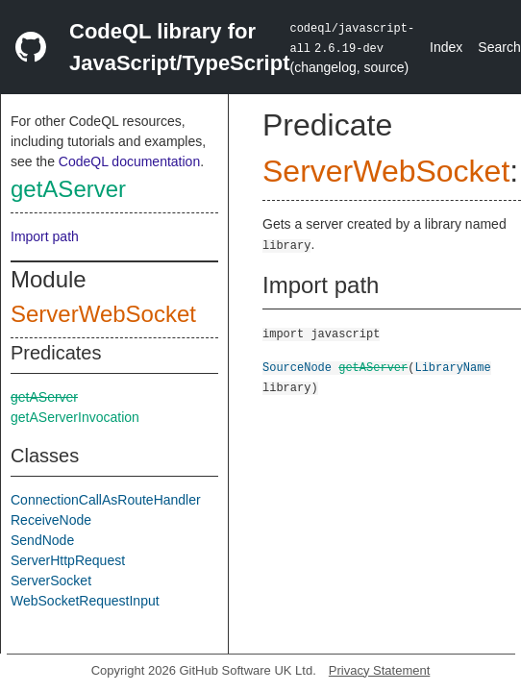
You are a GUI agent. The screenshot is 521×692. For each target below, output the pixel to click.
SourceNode (297, 366)
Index (446, 47)
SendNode (42, 540)
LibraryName (452, 366)
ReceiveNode (51, 520)
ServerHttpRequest (68, 560)
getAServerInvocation (75, 417)
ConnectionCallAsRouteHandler (106, 499)
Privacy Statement (380, 670)
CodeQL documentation (129, 161)
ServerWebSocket (103, 314)
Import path (45, 236)
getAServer (68, 189)
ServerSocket (51, 580)
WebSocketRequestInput (85, 600)
